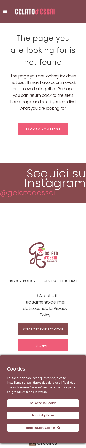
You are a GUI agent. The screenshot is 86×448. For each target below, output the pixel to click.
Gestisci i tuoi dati (61, 281)
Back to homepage (43, 129)
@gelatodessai (27, 192)
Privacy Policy (22, 281)
